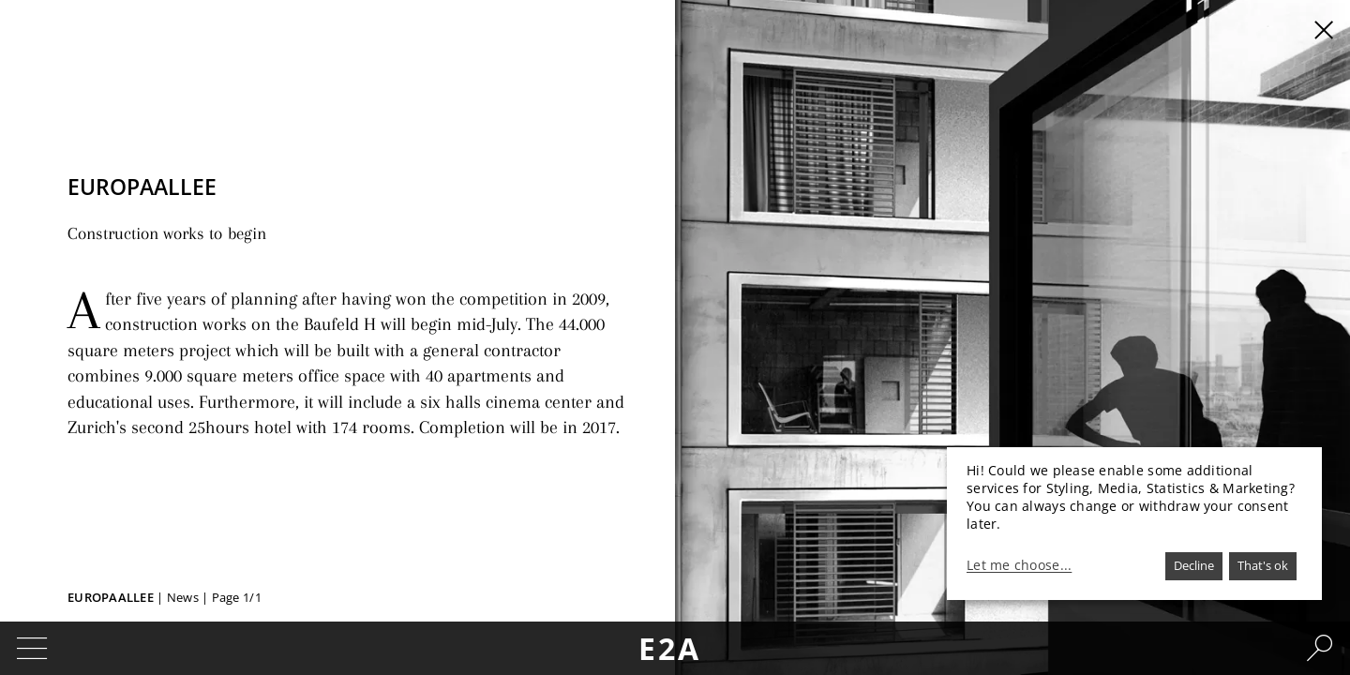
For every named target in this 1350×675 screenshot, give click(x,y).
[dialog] (1134, 523)
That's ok (1263, 565)
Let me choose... (1019, 565)
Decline (1194, 565)
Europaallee (111, 597)
